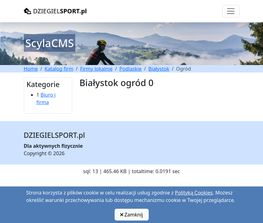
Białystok (158, 68)
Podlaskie (130, 68)
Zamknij (131, 214)
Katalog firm (59, 68)
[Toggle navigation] (230, 11)
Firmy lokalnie (96, 68)
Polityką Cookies (194, 192)
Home (31, 68)
